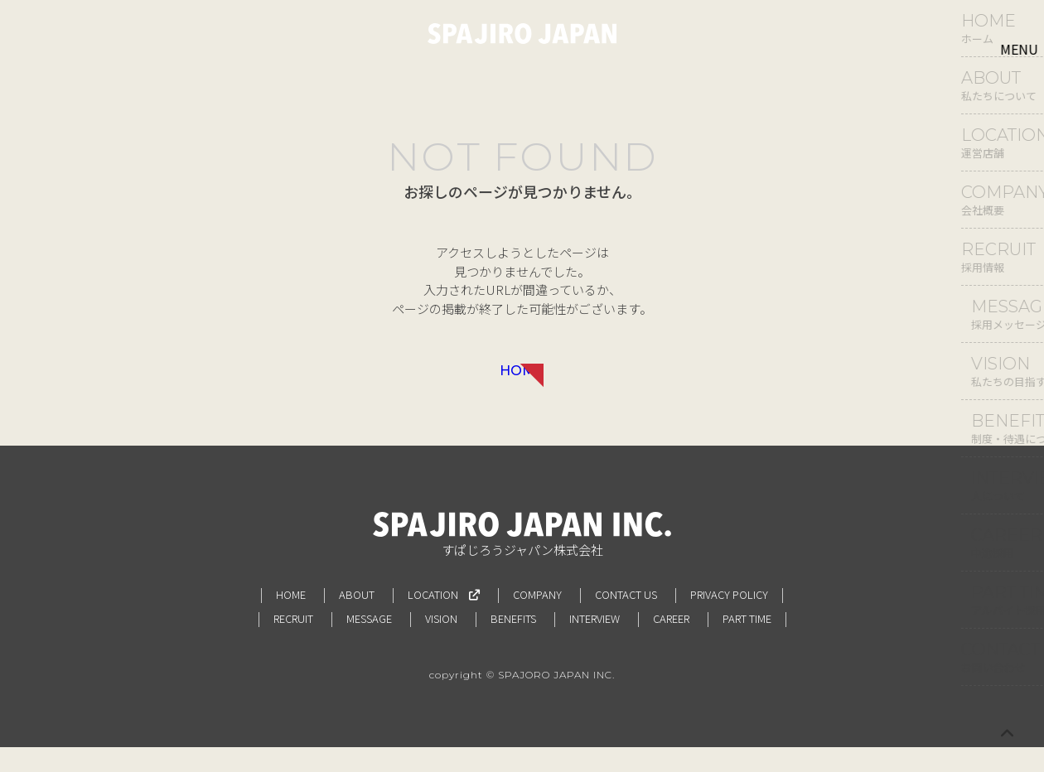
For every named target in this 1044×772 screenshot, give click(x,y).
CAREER (671, 643)
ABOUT (357, 619)
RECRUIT (293, 643)
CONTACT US (626, 619)
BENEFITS (513, 643)
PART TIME (747, 643)
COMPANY (537, 619)
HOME (522, 382)
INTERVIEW (594, 643)
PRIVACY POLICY (729, 619)
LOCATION (444, 619)
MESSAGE (369, 643)
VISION (441, 643)
